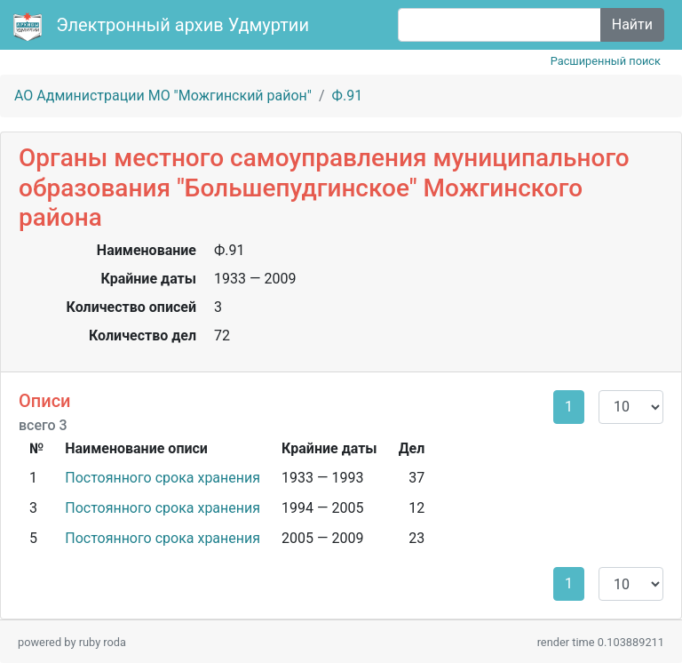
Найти (632, 24)
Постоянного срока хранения (162, 477)
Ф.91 (347, 95)
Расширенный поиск (606, 61)
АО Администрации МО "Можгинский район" (163, 95)
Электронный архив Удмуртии (163, 26)
